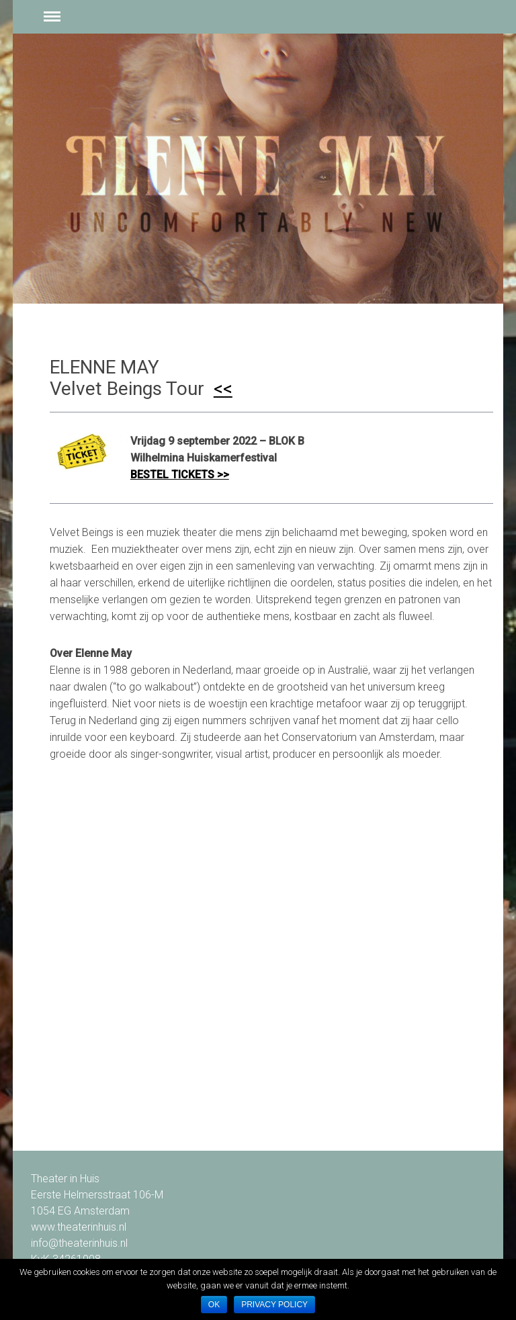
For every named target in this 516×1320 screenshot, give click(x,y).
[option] (258, 169)
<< (223, 389)
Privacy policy (274, 1304)
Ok (214, 1304)
